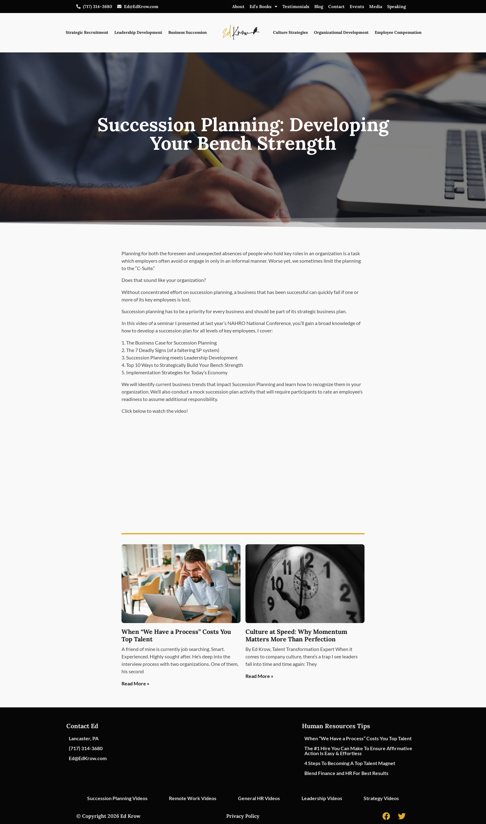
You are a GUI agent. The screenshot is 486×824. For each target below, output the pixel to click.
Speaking (396, 6)
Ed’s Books (263, 6)
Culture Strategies (290, 32)
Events (357, 6)
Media (375, 6)
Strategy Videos (381, 798)
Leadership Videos (322, 798)
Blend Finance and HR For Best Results (346, 773)
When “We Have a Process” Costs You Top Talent (176, 635)
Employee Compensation (398, 32)
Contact (336, 6)
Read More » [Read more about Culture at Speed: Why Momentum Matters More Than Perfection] (259, 676)
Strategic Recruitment (87, 32)
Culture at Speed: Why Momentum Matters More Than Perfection (296, 635)
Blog (318, 6)
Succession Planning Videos (117, 798)
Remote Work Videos (192, 798)
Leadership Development (138, 32)
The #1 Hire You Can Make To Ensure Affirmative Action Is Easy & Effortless (358, 750)
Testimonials (295, 6)
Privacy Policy (242, 816)
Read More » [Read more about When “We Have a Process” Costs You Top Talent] (135, 683)
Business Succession (187, 32)
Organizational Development (341, 32)
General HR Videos (259, 798)
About (238, 6)
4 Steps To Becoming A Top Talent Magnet (349, 763)
